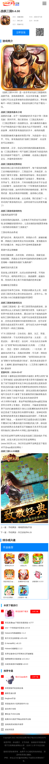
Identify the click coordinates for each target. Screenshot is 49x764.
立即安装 (21, 32)
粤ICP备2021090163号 (36, 738)
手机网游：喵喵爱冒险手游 (20, 527)
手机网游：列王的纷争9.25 (20, 532)
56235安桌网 (21, 738)
